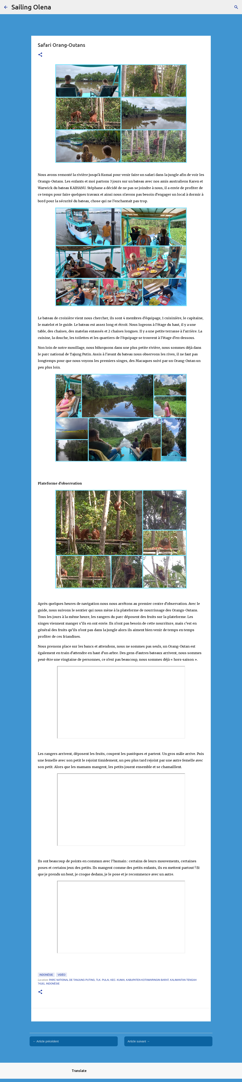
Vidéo (61, 974)
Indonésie (46, 974)
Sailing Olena (31, 7)
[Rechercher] (236, 7)
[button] (40, 55)
